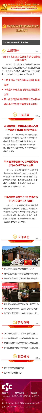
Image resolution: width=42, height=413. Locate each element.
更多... (37, 51)
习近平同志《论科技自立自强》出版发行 (22, 82)
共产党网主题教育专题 (14, 368)
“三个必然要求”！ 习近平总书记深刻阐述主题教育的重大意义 (22, 333)
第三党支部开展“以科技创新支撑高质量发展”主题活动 (22, 278)
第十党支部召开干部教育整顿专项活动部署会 (22, 274)
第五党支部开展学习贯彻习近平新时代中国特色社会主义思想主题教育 (22, 309)
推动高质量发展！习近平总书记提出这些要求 (22, 338)
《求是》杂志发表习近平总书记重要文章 (22, 92)
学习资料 (23, 322)
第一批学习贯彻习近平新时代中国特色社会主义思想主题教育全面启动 (22, 101)
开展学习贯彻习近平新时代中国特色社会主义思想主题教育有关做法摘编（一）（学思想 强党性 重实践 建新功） (22, 343)
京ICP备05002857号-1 (9, 403)
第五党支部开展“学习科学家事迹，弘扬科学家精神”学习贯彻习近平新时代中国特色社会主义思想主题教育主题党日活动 (22, 313)
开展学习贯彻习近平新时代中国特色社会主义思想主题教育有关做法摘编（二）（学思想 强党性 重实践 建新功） (22, 348)
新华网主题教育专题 (13, 373)
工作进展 (23, 115)
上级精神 (13, 50)
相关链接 (23, 356)
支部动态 (23, 237)
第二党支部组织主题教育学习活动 (19, 269)
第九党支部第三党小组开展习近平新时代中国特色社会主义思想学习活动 (22, 304)
